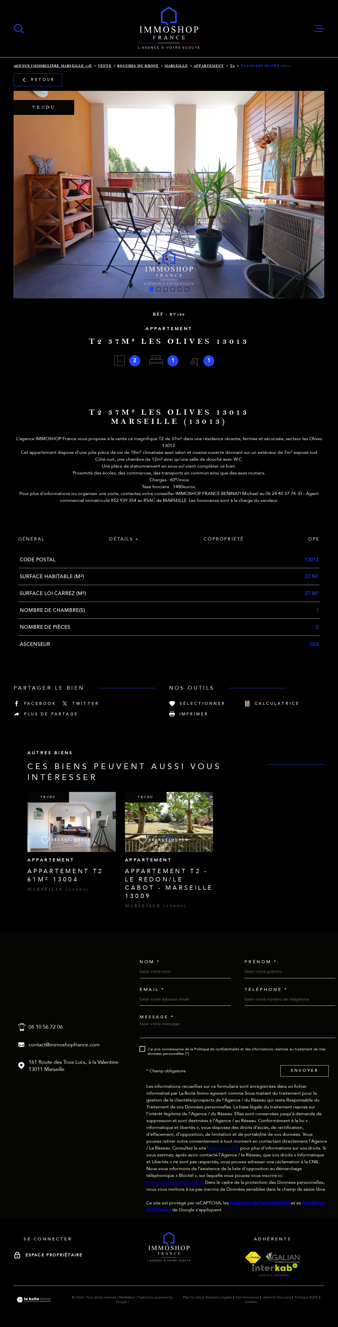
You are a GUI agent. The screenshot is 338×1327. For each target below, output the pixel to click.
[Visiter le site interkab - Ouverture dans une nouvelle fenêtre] (274, 1269)
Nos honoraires (247, 1297)
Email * (152, 989)
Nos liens (283, 1297)
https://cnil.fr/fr (223, 1148)
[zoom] (169, 194)
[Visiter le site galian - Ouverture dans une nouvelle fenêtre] (283, 1257)
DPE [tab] (314, 539)
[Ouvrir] (19, 28)
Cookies (251, 1302)
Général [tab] (31, 539)
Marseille (176, 66)
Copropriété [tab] (224, 539)
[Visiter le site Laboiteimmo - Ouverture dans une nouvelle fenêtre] (34, 1299)
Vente (105, 66)
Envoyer (304, 1071)
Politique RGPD (306, 1297)
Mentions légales (218, 1297)
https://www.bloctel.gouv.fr (174, 1182)
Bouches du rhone (138, 66)
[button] (151, 289)
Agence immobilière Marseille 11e (53, 66)
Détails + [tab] (124, 539)
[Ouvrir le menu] (319, 28)
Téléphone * (266, 989)
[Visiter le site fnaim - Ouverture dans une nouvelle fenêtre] (253, 1257)
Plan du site (192, 1297)
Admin (268, 1297)
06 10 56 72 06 (46, 1027)
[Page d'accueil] (169, 28)
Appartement (209, 66)
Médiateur (127, 1297)
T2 (232, 66)
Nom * (149, 962)
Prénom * (260, 962)
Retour (37, 80)
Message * (156, 1017)
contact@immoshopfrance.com (64, 1044)
